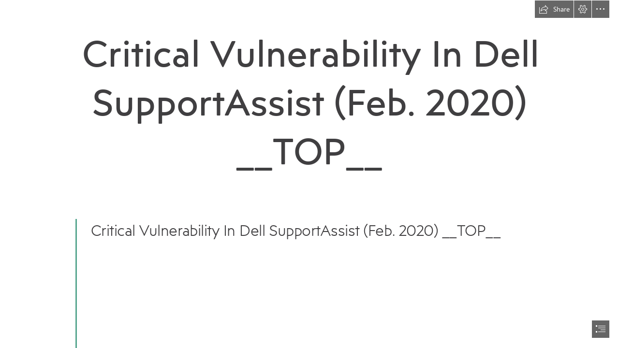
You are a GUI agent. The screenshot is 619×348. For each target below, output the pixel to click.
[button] (554, 9)
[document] (309, 174)
